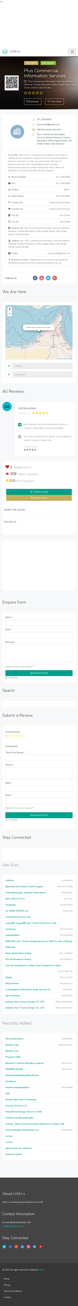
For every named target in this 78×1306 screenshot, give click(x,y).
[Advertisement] (39, 25)
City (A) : (39, 221)
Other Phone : (39, 196)
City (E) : (39, 215)
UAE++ (42, 1269)
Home (6, 1278)
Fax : (39, 183)
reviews (28, 481)
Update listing (41, 491)
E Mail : (39, 253)
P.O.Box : (39, 189)
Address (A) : (38, 243)
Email (8, 629)
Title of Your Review (15, 752)
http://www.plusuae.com (49, 129)
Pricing (7, 1285)
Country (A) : (39, 209)
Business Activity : (37, 261)
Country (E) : (39, 202)
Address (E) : (38, 231)
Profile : (38, 163)
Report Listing (40, 497)
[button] (53, 326)
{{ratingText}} (11, 746)
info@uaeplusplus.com (12, 1226)
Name (8, 617)
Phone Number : (39, 177)
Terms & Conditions (13, 1291)
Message (10, 642)
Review (9, 764)
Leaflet (58, 359)
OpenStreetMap (68, 359)
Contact (7, 1297)
